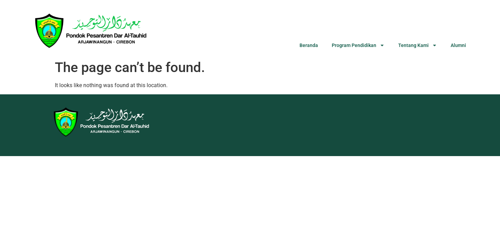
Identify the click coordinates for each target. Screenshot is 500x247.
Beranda (309, 45)
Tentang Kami (417, 45)
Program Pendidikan (358, 45)
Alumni (458, 45)
